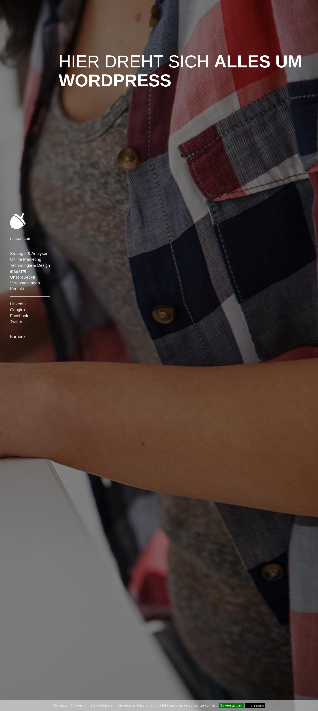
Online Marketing (25, 259)
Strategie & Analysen (29, 253)
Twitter (16, 321)
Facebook (19, 315)
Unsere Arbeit (22, 277)
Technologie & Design (30, 265)
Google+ (18, 309)
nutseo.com (20, 238)
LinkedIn (18, 304)
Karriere (17, 336)
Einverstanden (231, 705)
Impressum (255, 705)
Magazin (18, 271)
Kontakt (17, 288)
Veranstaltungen (25, 283)
